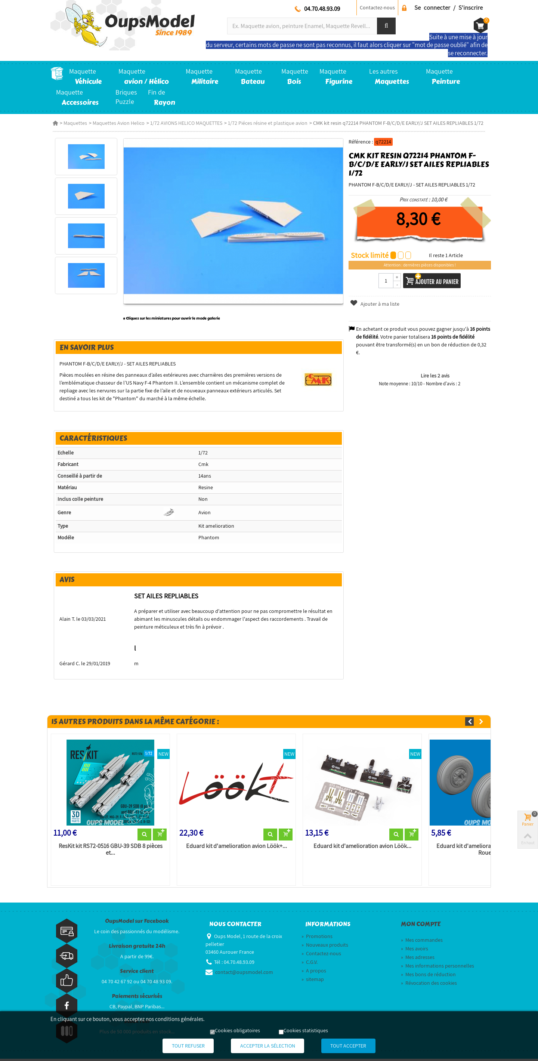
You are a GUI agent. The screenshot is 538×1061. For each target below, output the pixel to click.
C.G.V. (310, 964)
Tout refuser (179, 1046)
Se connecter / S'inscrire (448, 7)
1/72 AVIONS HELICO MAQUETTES (184, 123)
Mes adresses (418, 959)
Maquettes (73, 123)
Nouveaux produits (325, 947)
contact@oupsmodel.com (244, 974)
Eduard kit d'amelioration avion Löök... (362, 848)
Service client (137, 973)
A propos (314, 972)
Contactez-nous (377, 7)
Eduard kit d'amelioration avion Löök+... (235, 848)
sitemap (313, 981)
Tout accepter (358, 1046)
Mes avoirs (414, 950)
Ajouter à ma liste (375, 303)
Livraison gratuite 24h (137, 948)
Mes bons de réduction (428, 976)
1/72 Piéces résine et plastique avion (265, 123)
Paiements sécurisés (137, 998)
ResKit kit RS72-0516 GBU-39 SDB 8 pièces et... (109, 851)
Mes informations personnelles (437, 968)
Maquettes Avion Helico (116, 123)
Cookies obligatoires (237, 1031)
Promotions (317, 938)
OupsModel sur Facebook (137, 923)
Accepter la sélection (267, 1046)
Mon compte (420, 926)
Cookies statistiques (306, 1031)
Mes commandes (422, 942)
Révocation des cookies (429, 985)
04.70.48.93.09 (322, 8)
